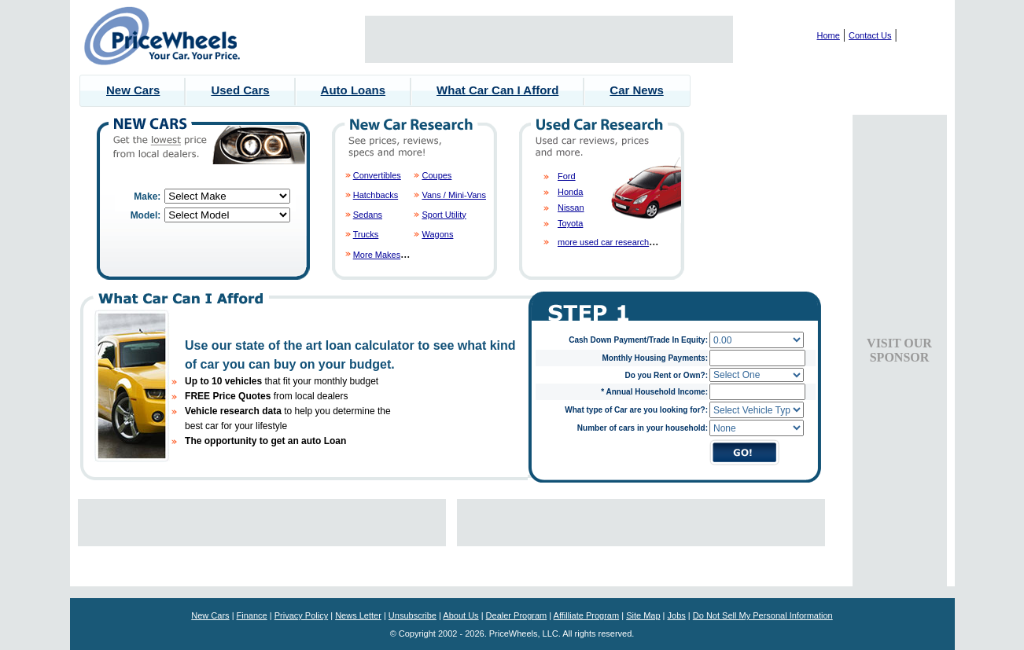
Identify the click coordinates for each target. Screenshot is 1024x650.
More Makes (377, 254)
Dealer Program (516, 615)
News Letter (358, 615)
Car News (636, 90)
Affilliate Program (587, 615)
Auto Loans (353, 90)
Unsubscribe (412, 615)
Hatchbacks (375, 195)
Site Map (643, 615)
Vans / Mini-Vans (454, 195)
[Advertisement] (549, 39)
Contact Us (870, 35)
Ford (567, 176)
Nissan (571, 207)
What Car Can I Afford (497, 90)
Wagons (437, 234)
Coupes (436, 175)
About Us (460, 615)
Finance (252, 615)
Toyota (570, 223)
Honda (570, 191)
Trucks (366, 234)
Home (828, 35)
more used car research (603, 242)
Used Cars (240, 90)
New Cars (133, 90)
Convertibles (377, 175)
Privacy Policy (301, 615)
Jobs (677, 615)
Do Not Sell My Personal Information (763, 615)
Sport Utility (444, 214)
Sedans (367, 214)
